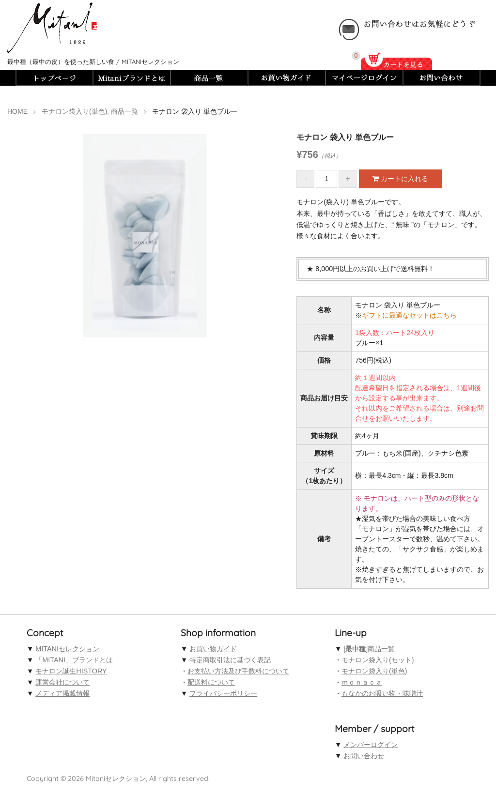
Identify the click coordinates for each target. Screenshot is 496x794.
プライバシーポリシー (223, 693)
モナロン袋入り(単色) (374, 671)
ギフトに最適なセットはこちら (409, 315)
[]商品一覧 (369, 649)
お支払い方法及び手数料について (238, 671)
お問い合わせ (363, 756)
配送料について (211, 682)
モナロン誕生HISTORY (71, 671)
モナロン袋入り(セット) (377, 660)
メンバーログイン (370, 744)
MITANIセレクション (67, 649)
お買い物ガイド (213, 649)
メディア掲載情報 (62, 693)
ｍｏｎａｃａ (361, 682)
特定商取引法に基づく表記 (230, 660)
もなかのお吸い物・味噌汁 (382, 693)
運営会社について (62, 682)
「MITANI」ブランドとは (74, 660)
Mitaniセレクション (116, 778)
